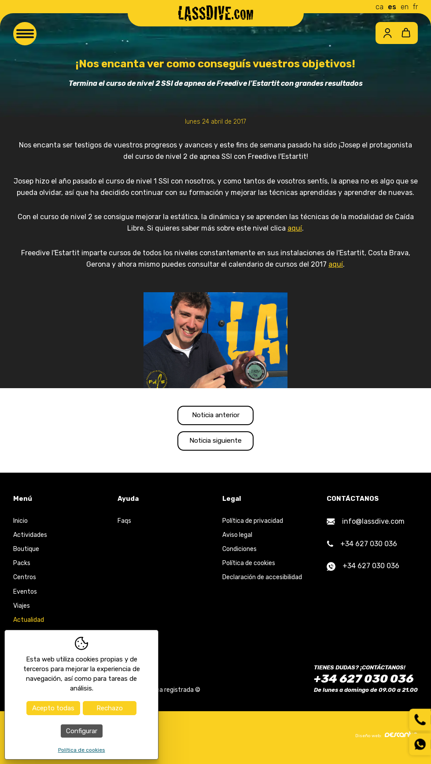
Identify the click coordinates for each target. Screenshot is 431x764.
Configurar (81, 731)
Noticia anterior (215, 416)
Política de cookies (248, 566)
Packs (21, 566)
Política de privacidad (252, 524)
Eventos (25, 595)
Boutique (26, 552)
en (405, 7)
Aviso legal (237, 538)
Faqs (124, 524)
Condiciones (239, 552)
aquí (294, 228)
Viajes (21, 609)
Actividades (30, 538)
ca (379, 7)
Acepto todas (53, 708)
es (392, 7)
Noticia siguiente (216, 443)
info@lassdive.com (366, 524)
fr (415, 7)
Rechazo (109, 708)
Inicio (20, 524)
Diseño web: (386, 738)
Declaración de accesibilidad (262, 580)
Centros (24, 580)
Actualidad (28, 623)
